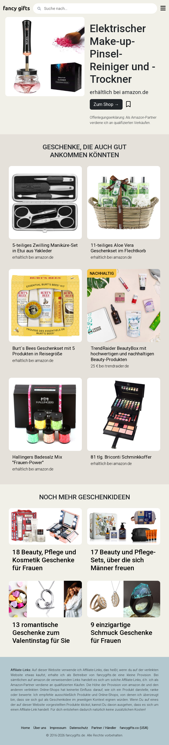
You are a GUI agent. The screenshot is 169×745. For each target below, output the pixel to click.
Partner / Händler (104, 728)
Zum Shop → (106, 104)
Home (25, 728)
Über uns (39, 728)
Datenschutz (79, 728)
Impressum (58, 728)
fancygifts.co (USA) (134, 728)
